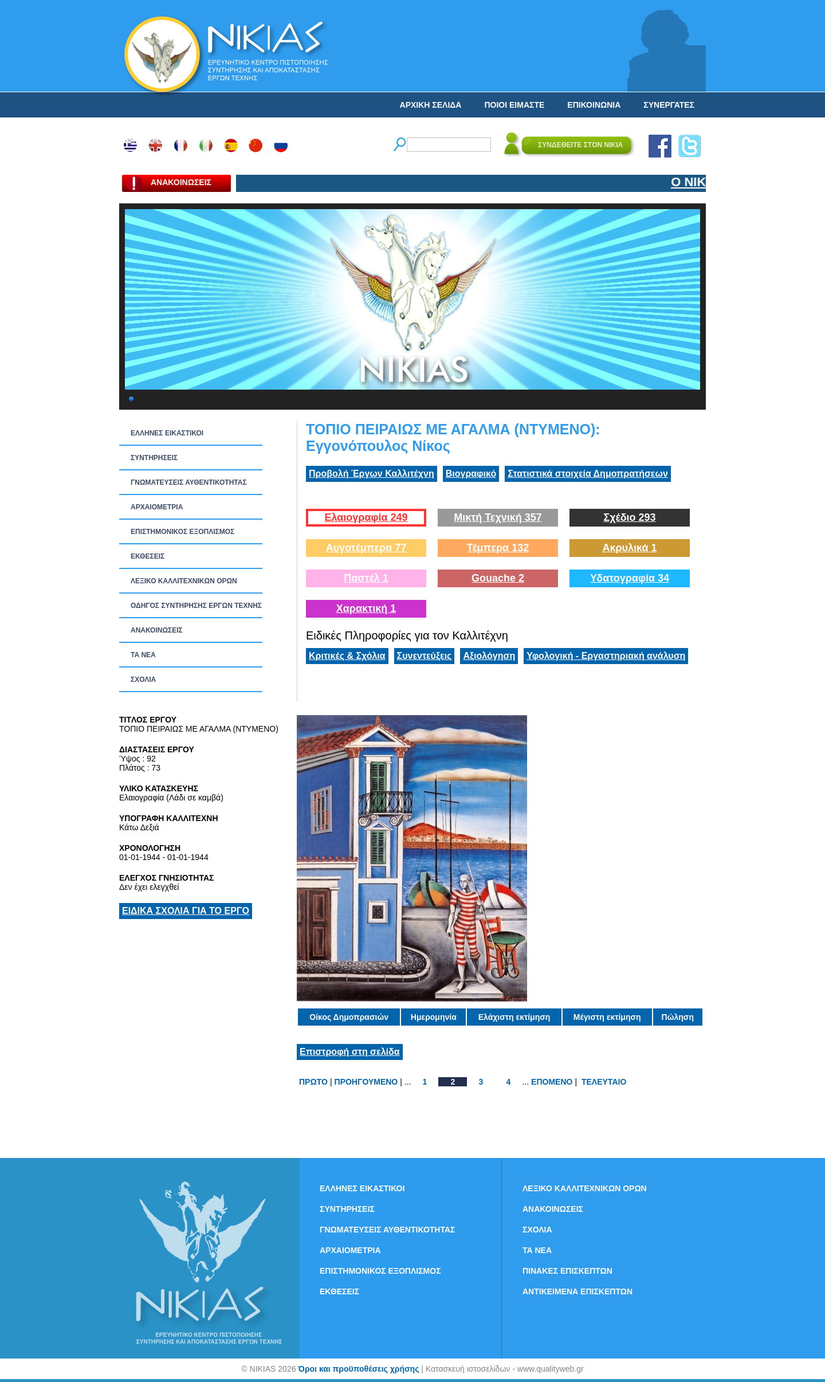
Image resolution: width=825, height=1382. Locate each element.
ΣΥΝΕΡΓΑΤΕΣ (668, 104)
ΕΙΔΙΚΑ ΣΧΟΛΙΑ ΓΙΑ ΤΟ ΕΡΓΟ (185, 911)
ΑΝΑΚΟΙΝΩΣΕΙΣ (157, 630)
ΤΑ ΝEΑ (143, 655)
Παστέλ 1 (366, 578)
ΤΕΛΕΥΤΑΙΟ (604, 1081)
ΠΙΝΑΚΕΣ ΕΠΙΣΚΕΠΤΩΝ (567, 1270)
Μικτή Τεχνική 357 (498, 517)
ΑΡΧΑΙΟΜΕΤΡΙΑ (157, 507)
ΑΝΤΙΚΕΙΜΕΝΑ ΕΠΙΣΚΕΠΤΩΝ (577, 1291)
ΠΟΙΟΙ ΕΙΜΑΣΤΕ (514, 104)
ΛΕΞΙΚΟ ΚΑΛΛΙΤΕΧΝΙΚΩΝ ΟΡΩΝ (184, 581)
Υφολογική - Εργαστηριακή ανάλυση (606, 656)
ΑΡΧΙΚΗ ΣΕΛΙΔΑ (431, 104)
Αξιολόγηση (489, 656)
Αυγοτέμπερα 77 (366, 547)
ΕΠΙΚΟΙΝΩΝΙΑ (593, 104)
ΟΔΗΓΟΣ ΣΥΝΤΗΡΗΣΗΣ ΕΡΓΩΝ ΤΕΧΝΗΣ (196, 606)
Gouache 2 (498, 578)
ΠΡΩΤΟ (313, 1081)
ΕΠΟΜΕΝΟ (551, 1081)
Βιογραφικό (471, 473)
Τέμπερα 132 (498, 547)
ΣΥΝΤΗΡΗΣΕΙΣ (154, 458)
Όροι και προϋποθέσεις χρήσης (358, 1368)
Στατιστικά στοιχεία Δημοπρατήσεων (588, 473)
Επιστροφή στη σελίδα (350, 1052)
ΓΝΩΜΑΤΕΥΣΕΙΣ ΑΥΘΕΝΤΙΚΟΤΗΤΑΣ (189, 482)
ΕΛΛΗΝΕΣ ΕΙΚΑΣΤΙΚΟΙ (167, 433)
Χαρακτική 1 (366, 608)
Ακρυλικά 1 (629, 547)
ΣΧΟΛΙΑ (143, 680)
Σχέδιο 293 (629, 517)
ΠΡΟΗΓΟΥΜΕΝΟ (366, 1081)
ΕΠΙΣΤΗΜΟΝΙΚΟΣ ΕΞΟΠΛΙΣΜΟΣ (182, 532)
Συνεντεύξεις (424, 656)
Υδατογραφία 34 (629, 578)
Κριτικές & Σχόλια (347, 656)
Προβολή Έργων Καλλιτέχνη (371, 473)
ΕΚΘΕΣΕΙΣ (147, 556)
